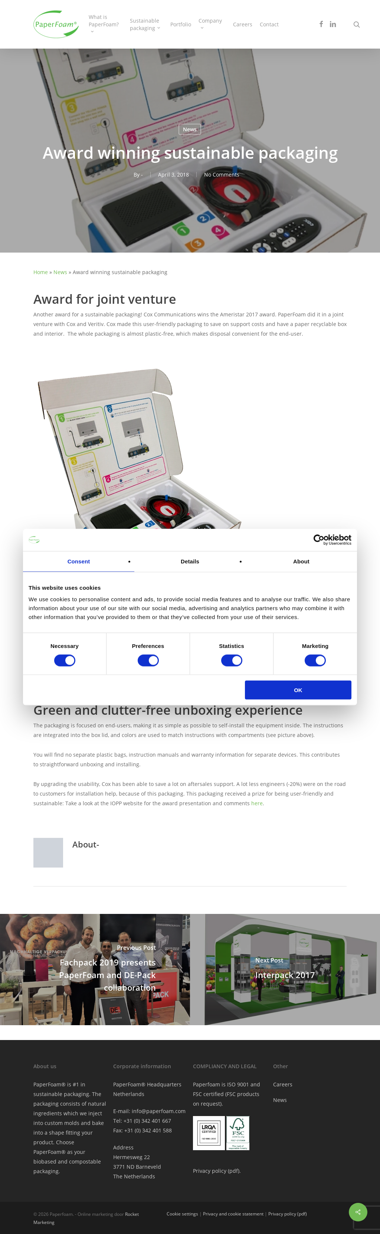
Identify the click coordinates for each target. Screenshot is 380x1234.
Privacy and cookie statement (233, 1214)
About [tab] (301, 561)
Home (40, 272)
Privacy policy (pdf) (287, 1214)
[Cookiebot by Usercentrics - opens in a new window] (318, 539)
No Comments (221, 174)
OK (298, 690)
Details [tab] (190, 561)
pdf (233, 1170)
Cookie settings (182, 1214)
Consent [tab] (79, 561)
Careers (282, 1084)
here (257, 803)
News (190, 129)
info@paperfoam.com (159, 1111)
